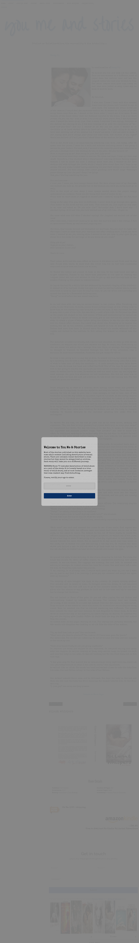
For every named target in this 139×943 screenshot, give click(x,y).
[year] (69, 486)
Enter (69, 496)
